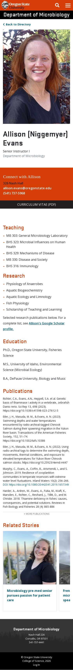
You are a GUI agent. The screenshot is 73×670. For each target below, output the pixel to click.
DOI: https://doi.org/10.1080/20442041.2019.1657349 (36, 484)
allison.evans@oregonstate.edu (27, 188)
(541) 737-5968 (14, 193)
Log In (36, 664)
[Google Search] (57, 5)
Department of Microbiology (37, 14)
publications (36, 513)
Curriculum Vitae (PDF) (36, 204)
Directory (18, 24)
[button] (67, 5)
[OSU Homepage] (16, 9)
